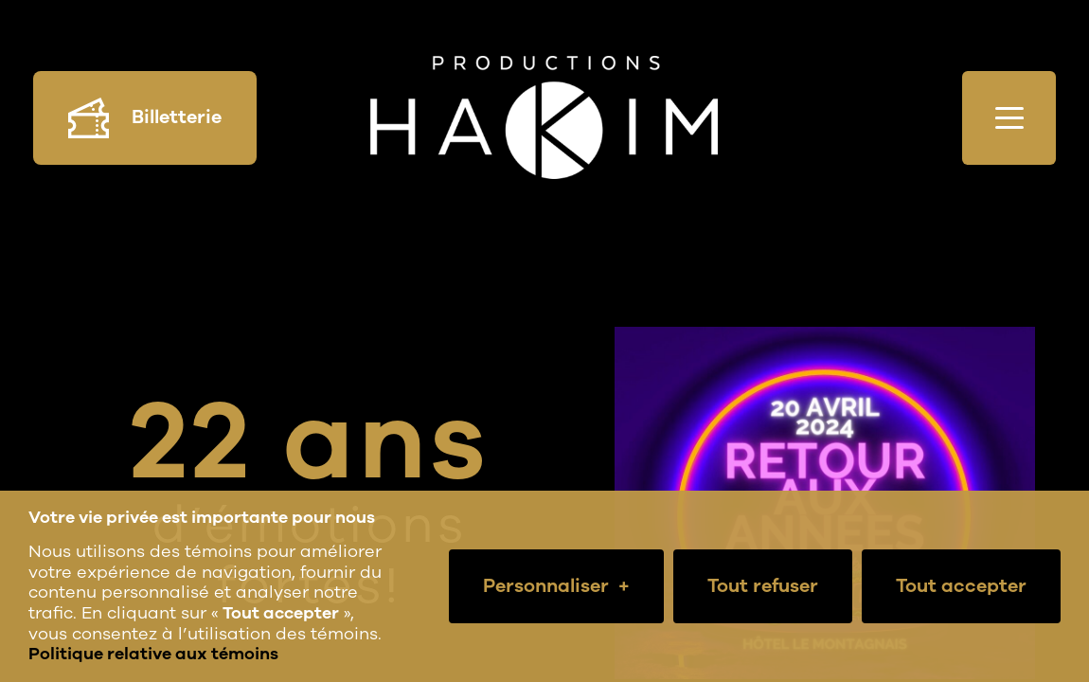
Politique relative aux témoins (153, 653)
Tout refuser (762, 586)
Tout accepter (961, 586)
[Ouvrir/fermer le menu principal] (1009, 118)
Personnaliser (556, 586)
